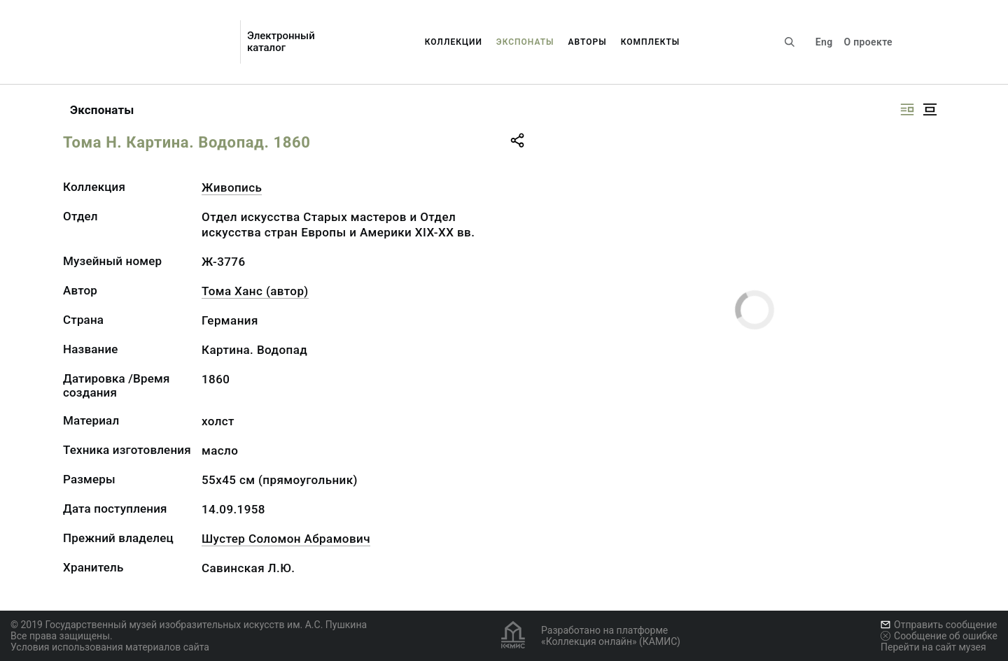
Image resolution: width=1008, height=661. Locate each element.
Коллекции (453, 42)
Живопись (232, 187)
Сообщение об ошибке (939, 635)
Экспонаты (525, 42)
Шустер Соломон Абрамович (286, 539)
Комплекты (650, 42)
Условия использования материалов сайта (109, 647)
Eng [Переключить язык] (824, 42)
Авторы (587, 42)
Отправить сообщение (939, 624)
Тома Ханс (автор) (255, 291)
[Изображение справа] (907, 109)
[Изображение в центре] (929, 109)
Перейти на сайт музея (933, 647)
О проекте (868, 42)
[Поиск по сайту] (789, 42)
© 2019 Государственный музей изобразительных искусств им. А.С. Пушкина (188, 624)
